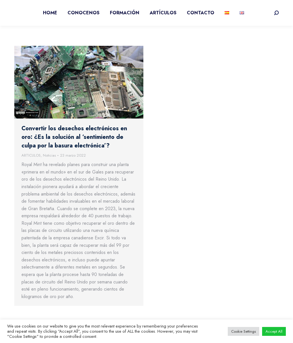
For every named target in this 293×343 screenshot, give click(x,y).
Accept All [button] (274, 331)
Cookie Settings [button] (243, 331)
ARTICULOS (31, 155)
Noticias (49, 155)
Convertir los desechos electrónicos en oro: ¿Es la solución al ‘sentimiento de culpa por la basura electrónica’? (74, 137)
